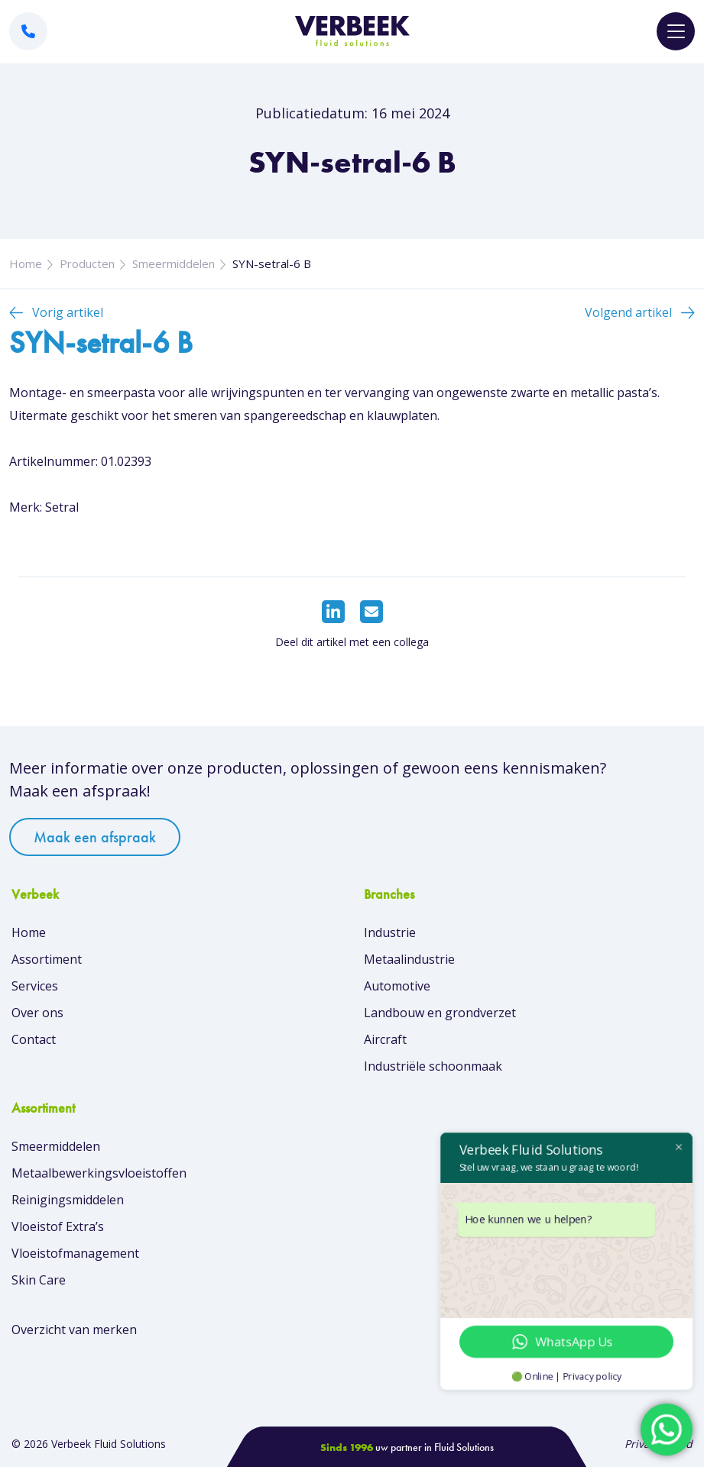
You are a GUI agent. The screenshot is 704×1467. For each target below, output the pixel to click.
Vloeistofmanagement (75, 1253)
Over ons (37, 1012)
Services (34, 985)
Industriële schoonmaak (433, 1066)
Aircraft (385, 1039)
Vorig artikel (67, 312)
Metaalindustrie (409, 959)
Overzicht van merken (74, 1329)
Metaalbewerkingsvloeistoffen (99, 1173)
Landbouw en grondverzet (440, 1012)
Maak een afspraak (95, 837)
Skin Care (38, 1280)
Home (25, 263)
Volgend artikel (628, 312)
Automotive (397, 985)
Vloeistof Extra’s (57, 1226)
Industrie (390, 932)
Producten (87, 263)
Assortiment (46, 959)
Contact (33, 1039)
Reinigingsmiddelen (67, 1199)
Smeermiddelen (173, 263)
